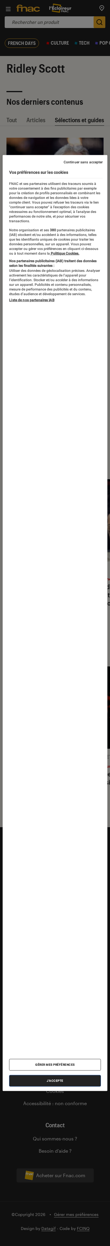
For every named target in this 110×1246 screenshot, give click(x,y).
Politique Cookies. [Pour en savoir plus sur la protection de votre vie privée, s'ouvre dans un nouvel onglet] (64, 253)
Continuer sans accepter (83, 162)
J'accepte (55, 1080)
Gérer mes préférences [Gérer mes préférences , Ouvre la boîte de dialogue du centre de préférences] (55, 1064)
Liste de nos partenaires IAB (31, 300)
